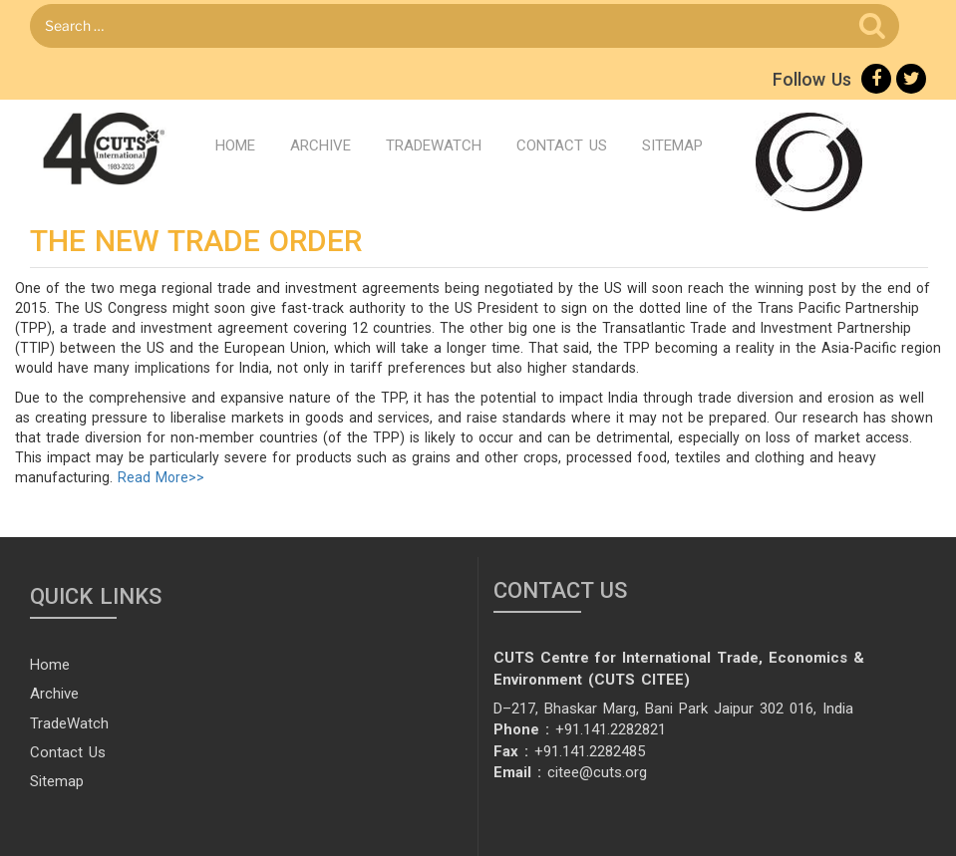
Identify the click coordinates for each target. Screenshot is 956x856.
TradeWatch (433, 145)
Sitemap (672, 145)
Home (235, 145)
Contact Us (561, 145)
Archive (320, 145)
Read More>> (161, 477)
